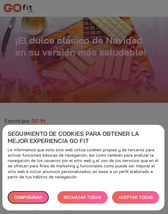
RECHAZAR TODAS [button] (82, 197)
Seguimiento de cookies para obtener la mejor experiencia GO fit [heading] (73, 137)
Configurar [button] (28, 197)
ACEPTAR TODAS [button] (135, 197)
